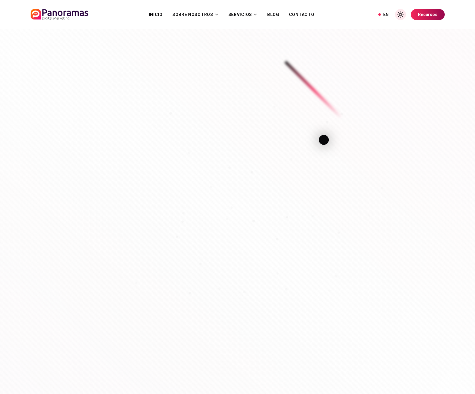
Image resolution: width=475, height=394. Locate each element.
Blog (273, 14)
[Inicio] (59, 14)
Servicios (242, 14)
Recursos (427, 14)
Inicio (156, 14)
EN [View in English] (383, 14)
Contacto (301, 14)
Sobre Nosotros (195, 14)
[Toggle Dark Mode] (400, 14)
